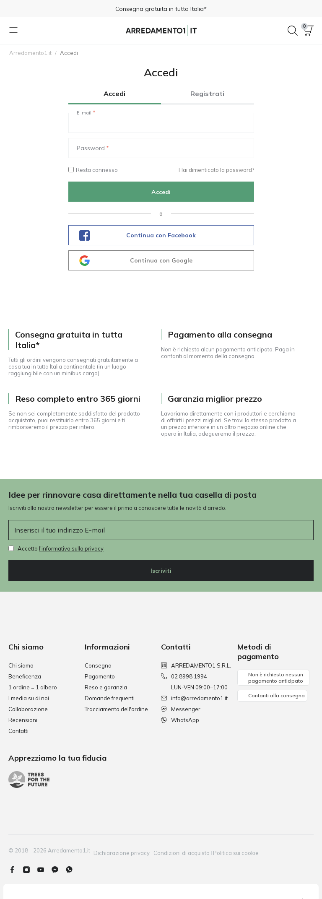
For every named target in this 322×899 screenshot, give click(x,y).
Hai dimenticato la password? (216, 169)
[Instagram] (30, 866)
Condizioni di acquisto (191, 850)
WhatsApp (180, 720)
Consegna (98, 665)
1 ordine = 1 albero (32, 687)
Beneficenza (24, 676)
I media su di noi (28, 698)
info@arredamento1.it (194, 698)
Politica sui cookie (250, 850)
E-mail (84, 113)
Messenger (180, 709)
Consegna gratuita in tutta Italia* (161, 9)
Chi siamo (21, 665)
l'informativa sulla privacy (71, 548)
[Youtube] (44, 866)
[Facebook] (15, 866)
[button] (309, 31)
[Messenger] (58, 866)
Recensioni (22, 720)
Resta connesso (93, 169)
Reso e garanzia (106, 687)
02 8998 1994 (184, 676)
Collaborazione (28, 709)
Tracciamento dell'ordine (116, 709)
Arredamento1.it (30, 52)
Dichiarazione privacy (127, 850)
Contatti (18, 731)
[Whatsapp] (72, 866)
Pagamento (100, 676)
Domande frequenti (110, 698)
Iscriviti (161, 570)
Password (91, 148)
